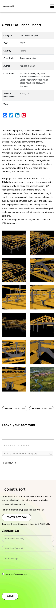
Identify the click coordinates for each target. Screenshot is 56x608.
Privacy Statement (20, 574)
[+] (35, 453)
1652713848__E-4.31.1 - (42, 408)
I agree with (16, 574)
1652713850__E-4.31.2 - (15, 408)
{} (32, 453)
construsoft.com (16, 517)
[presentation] (21, 588)
